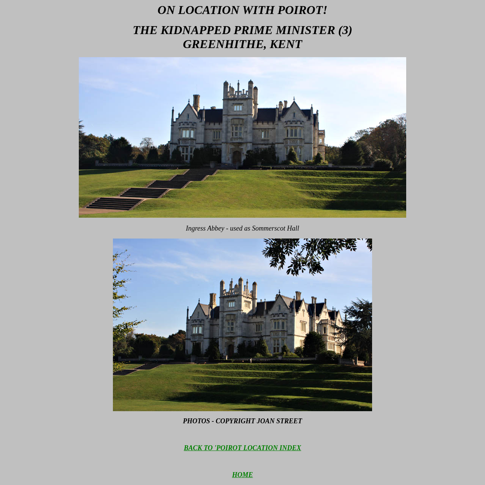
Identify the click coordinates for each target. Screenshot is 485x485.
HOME (242, 475)
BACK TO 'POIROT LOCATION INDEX (242, 448)
